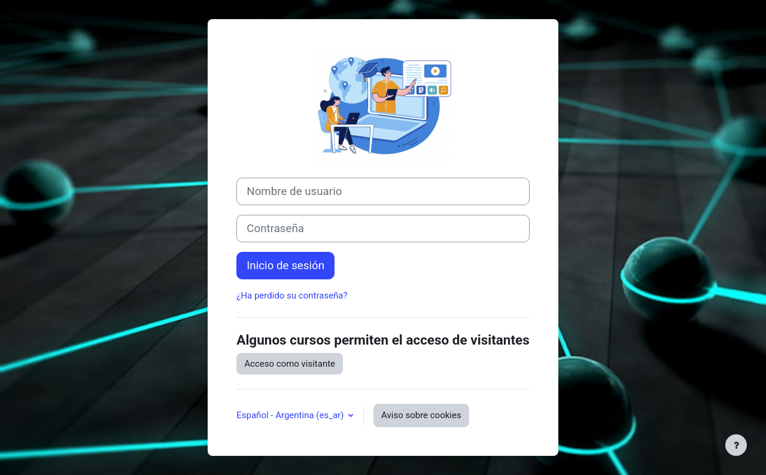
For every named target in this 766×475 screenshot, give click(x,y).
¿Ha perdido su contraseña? (291, 295)
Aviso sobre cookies (421, 415)
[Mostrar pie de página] (736, 445)
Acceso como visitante (289, 363)
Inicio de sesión (285, 265)
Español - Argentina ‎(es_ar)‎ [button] (291, 415)
